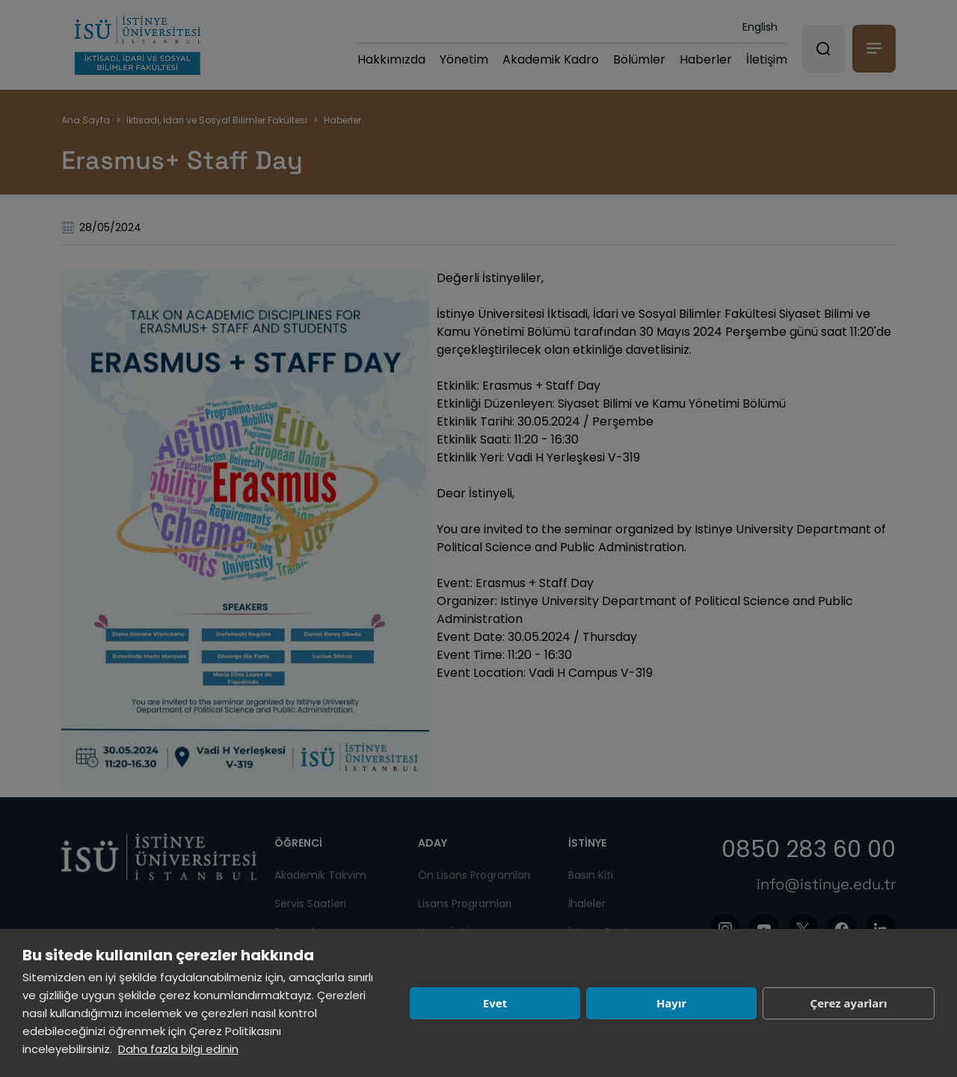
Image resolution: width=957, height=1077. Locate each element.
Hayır (671, 1002)
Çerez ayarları (848, 1002)
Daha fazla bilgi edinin (178, 1049)
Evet (495, 1002)
